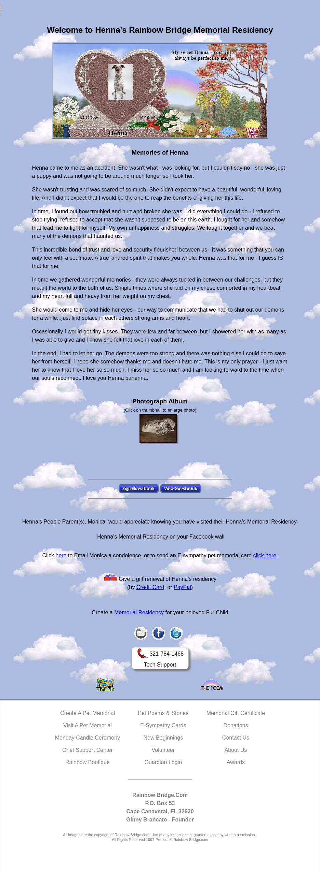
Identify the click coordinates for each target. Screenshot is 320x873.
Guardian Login (163, 762)
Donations (235, 725)
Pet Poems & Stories (163, 713)
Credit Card (150, 587)
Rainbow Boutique (87, 762)
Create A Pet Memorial (87, 713)
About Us (236, 750)
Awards (236, 762)
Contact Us (235, 738)
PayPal (182, 587)
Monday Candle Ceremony (87, 738)
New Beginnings (163, 738)
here (61, 555)
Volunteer (163, 750)
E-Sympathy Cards (163, 725)
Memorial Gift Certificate (235, 713)
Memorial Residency (139, 612)
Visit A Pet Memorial (87, 725)
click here (265, 555)
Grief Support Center (87, 750)
